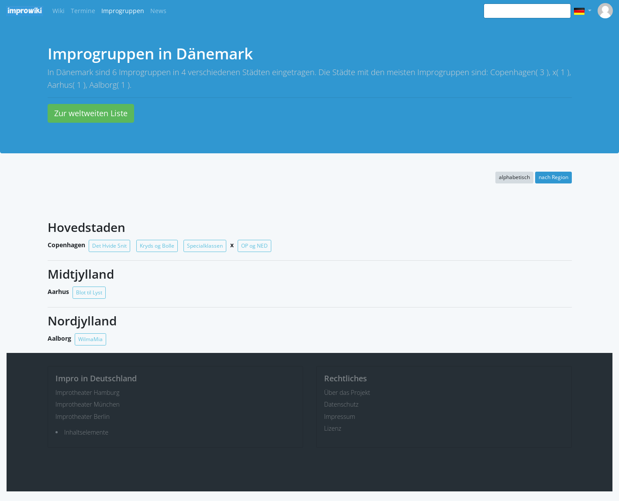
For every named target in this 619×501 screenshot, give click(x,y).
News (158, 11)
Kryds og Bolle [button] (157, 245)
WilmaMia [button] (90, 339)
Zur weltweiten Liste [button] (91, 113)
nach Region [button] (553, 177)
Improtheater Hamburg (87, 392)
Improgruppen (122, 11)
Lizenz (332, 428)
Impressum (339, 416)
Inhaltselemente (86, 432)
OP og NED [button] (254, 245)
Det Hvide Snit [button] (109, 245)
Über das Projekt (347, 392)
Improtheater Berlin (82, 416)
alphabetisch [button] (514, 177)
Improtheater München (87, 404)
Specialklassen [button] (205, 245)
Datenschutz (341, 404)
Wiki (58, 11)
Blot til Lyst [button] (89, 292)
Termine (83, 11)
